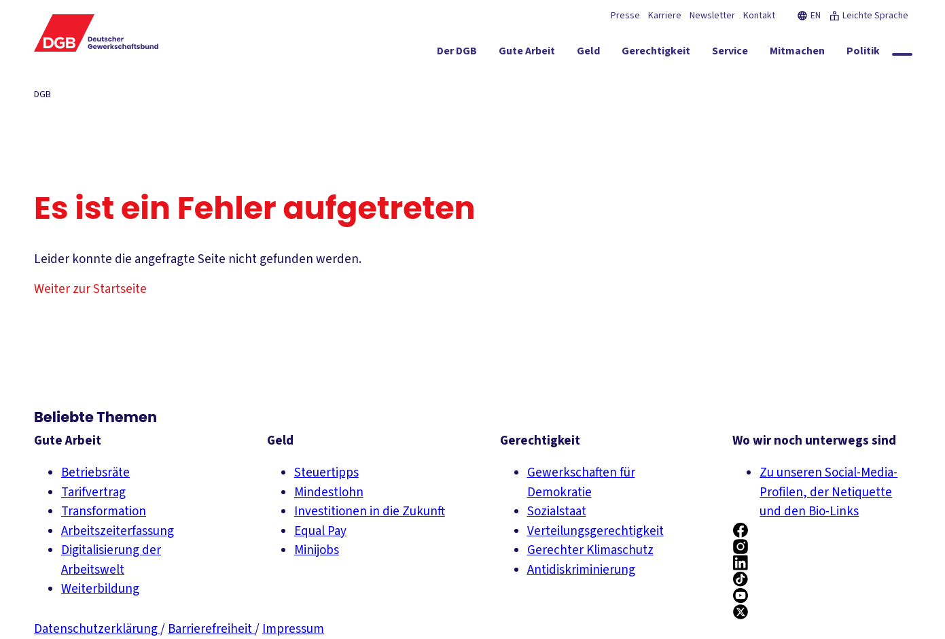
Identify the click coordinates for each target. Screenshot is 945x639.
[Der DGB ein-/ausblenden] (457, 53)
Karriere (664, 15)
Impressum (293, 629)
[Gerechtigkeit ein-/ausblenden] (656, 53)
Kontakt (759, 15)
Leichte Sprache (868, 15)
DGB (42, 94)
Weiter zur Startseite (90, 289)
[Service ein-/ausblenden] (730, 53)
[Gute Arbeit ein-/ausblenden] (527, 53)
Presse (625, 15)
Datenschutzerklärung (97, 629)
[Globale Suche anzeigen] (902, 54)
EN (809, 15)
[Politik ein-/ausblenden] (863, 53)
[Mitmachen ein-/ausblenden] (797, 53)
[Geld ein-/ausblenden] (588, 53)
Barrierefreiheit (211, 629)
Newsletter (712, 15)
